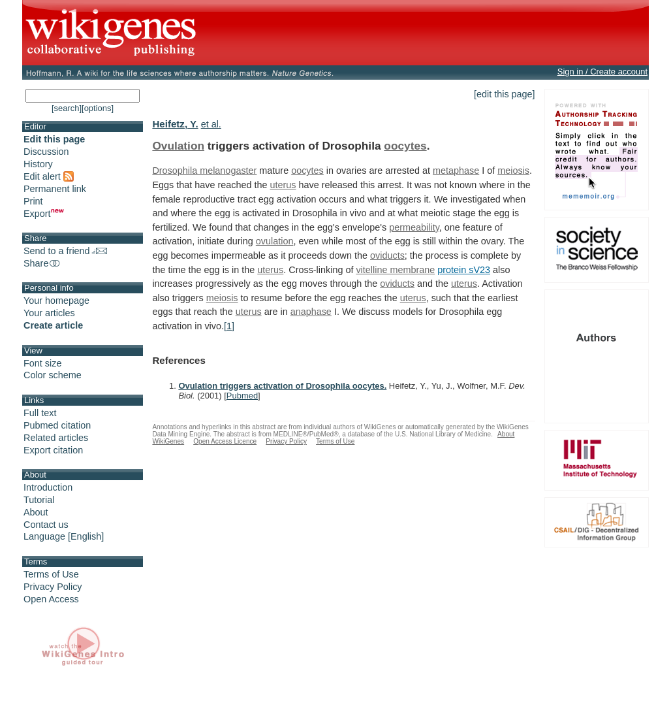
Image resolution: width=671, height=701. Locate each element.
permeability (414, 227)
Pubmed (242, 395)
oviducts (387, 255)
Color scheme (52, 375)
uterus (283, 185)
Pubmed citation (57, 425)
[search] (67, 108)
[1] (229, 326)
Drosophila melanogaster (204, 170)
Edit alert (48, 176)
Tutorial (38, 500)
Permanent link (54, 189)
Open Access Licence (225, 441)
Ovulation (178, 145)
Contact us (46, 524)
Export (43, 213)
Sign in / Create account (602, 71)
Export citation (53, 450)
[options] (98, 108)
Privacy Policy (52, 586)
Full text (39, 413)
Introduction (47, 487)
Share (42, 263)
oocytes (405, 145)
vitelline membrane (395, 270)
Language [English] (63, 536)
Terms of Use (51, 574)
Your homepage (56, 300)
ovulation (275, 241)
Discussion (46, 151)
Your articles (49, 313)
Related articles (55, 437)
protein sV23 (463, 270)
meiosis (513, 170)
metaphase (456, 170)
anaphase (311, 311)
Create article (53, 325)
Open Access (51, 599)
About (35, 512)
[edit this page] (504, 94)
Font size (42, 363)
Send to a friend (65, 251)
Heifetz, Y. (175, 123)
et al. (211, 124)
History (38, 164)
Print (33, 201)
